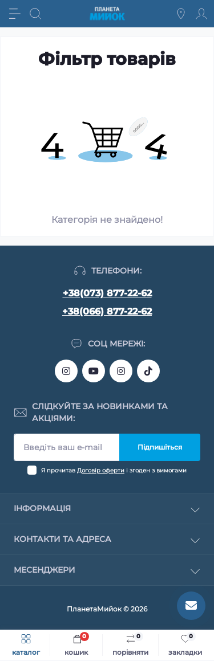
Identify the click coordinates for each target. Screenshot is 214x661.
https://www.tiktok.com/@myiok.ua (148, 371)
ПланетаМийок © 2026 (107, 609)
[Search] (35, 13)
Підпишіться (160, 447)
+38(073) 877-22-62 (107, 293)
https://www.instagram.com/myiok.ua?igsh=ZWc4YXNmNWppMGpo (121, 371)
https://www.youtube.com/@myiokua (93, 371)
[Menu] (15, 13)
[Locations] (181, 13)
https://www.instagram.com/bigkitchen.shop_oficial (66, 371)
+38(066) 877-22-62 (107, 311)
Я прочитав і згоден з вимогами (114, 470)
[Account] (201, 13)
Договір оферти (100, 470)
